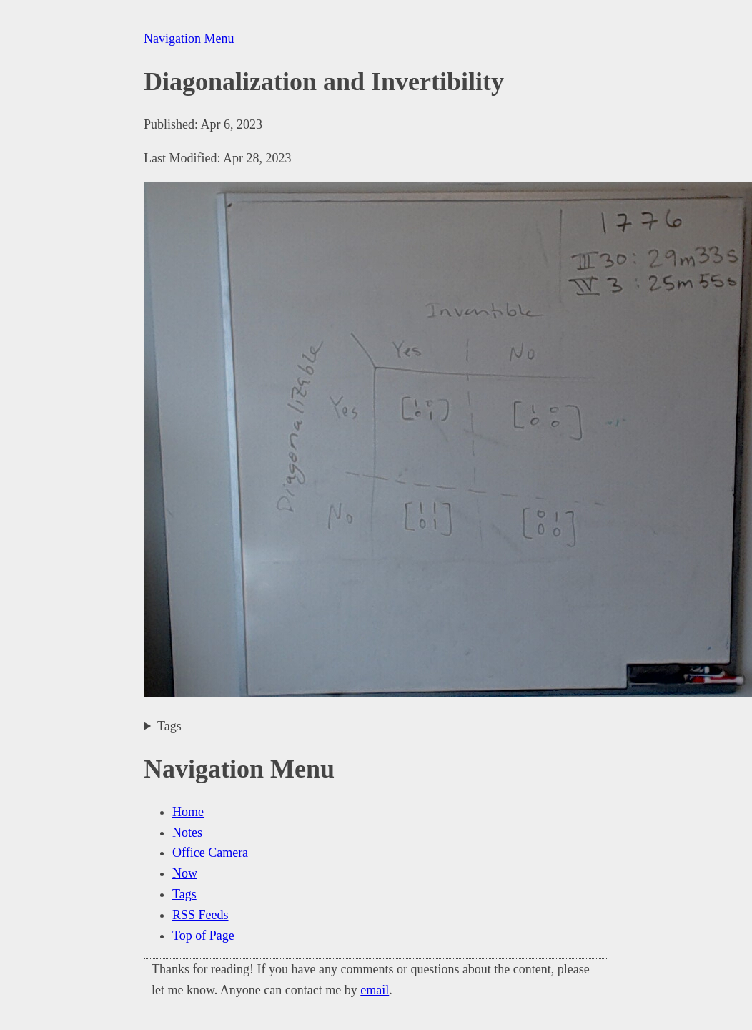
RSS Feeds (200, 915)
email (374, 990)
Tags (169, 726)
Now (184, 873)
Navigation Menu (189, 38)
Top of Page (203, 935)
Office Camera (210, 852)
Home (188, 812)
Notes (187, 832)
